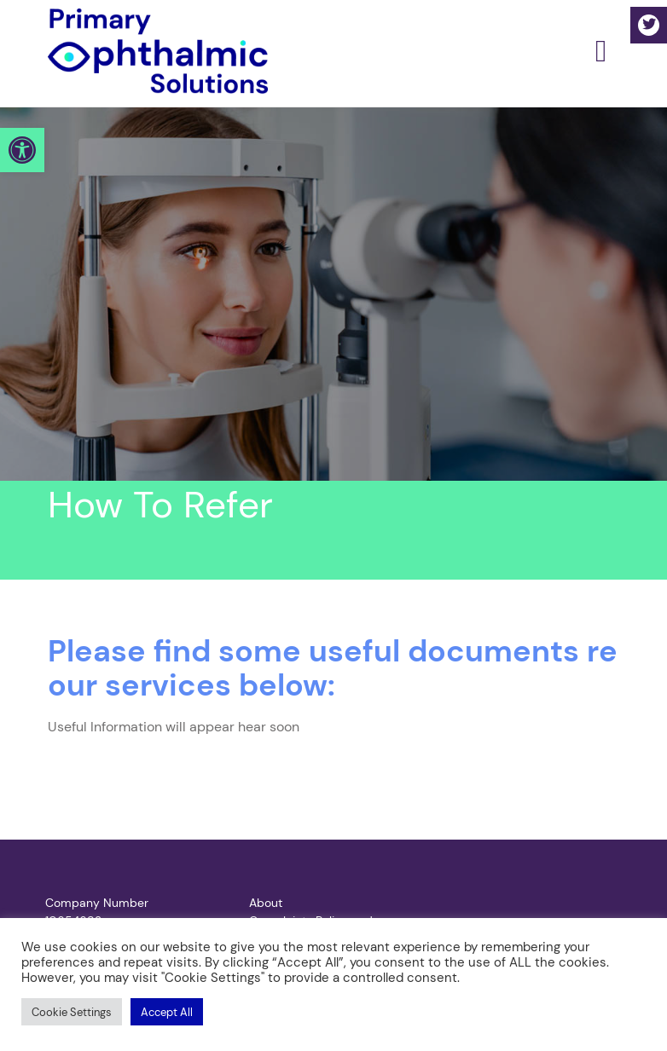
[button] (22, 150)
